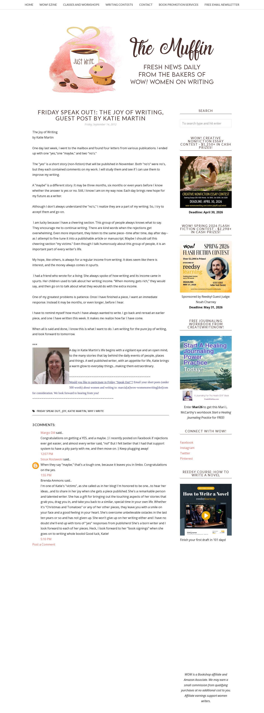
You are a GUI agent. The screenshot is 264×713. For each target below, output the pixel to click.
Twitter (185, 453)
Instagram (187, 448)
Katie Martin (77, 411)
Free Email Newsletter (222, 4)
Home (29, 4)
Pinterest (186, 458)
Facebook (186, 442)
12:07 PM (47, 454)
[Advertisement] (206, 607)
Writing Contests (119, 4)
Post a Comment (43, 544)
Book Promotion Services (178, 4)
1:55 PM (46, 475)
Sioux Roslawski (52, 459)
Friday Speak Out (48, 411)
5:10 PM (46, 539)
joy (64, 411)
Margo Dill (48, 433)
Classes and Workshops (81, 4)
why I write (96, 411)
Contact (145, 4)
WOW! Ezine (48, 4)
